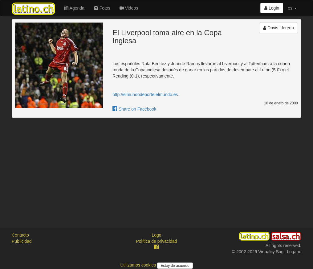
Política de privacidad (156, 241)
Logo (156, 235)
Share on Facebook (134, 109)
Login (271, 8)
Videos (129, 8)
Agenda (74, 8)
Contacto (20, 235)
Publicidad (22, 241)
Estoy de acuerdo (175, 265)
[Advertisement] (156, 167)
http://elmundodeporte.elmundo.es (145, 94)
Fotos (102, 8)
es (292, 8)
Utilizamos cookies (138, 265)
